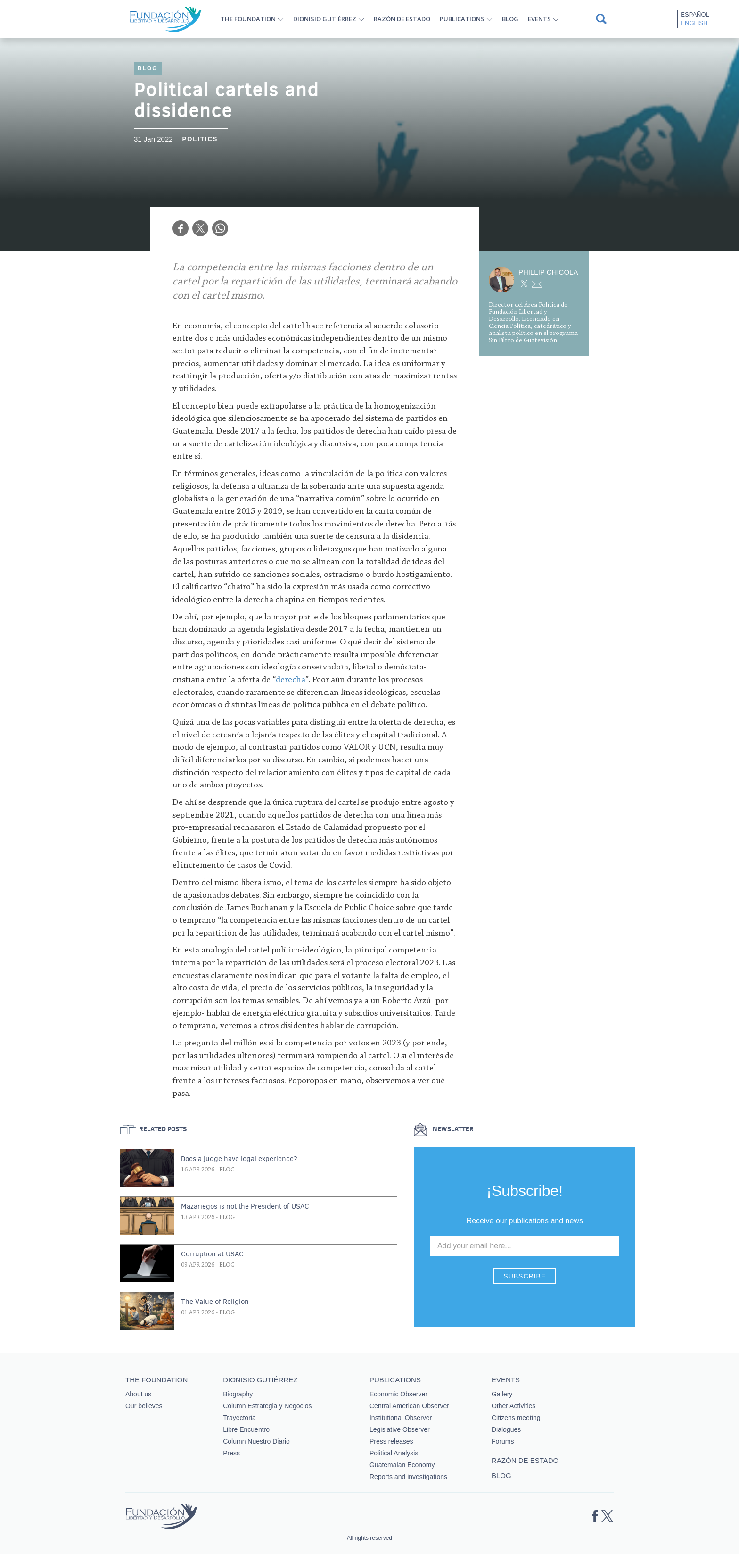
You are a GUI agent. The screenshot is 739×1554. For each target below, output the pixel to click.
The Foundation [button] (248, 19)
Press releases (391, 1441)
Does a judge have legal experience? (239, 1158)
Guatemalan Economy (402, 1465)
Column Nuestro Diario (256, 1441)
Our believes (144, 1406)
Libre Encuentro (246, 1429)
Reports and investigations (408, 1476)
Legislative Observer (400, 1429)
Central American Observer (409, 1406)
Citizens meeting (516, 1417)
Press (231, 1453)
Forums (503, 1441)
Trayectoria (239, 1417)
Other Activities (513, 1406)
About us (138, 1394)
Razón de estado (402, 19)
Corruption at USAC (212, 1254)
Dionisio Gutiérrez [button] (324, 19)
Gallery (502, 1394)
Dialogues (506, 1429)
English (694, 22)
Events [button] (539, 19)
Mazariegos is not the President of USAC (245, 1206)
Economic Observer (398, 1394)
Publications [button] (462, 19)
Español (695, 14)
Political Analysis (394, 1453)
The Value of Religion (215, 1301)
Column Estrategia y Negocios (267, 1406)
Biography (238, 1394)
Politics (200, 138)
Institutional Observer (401, 1417)
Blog (510, 19)
